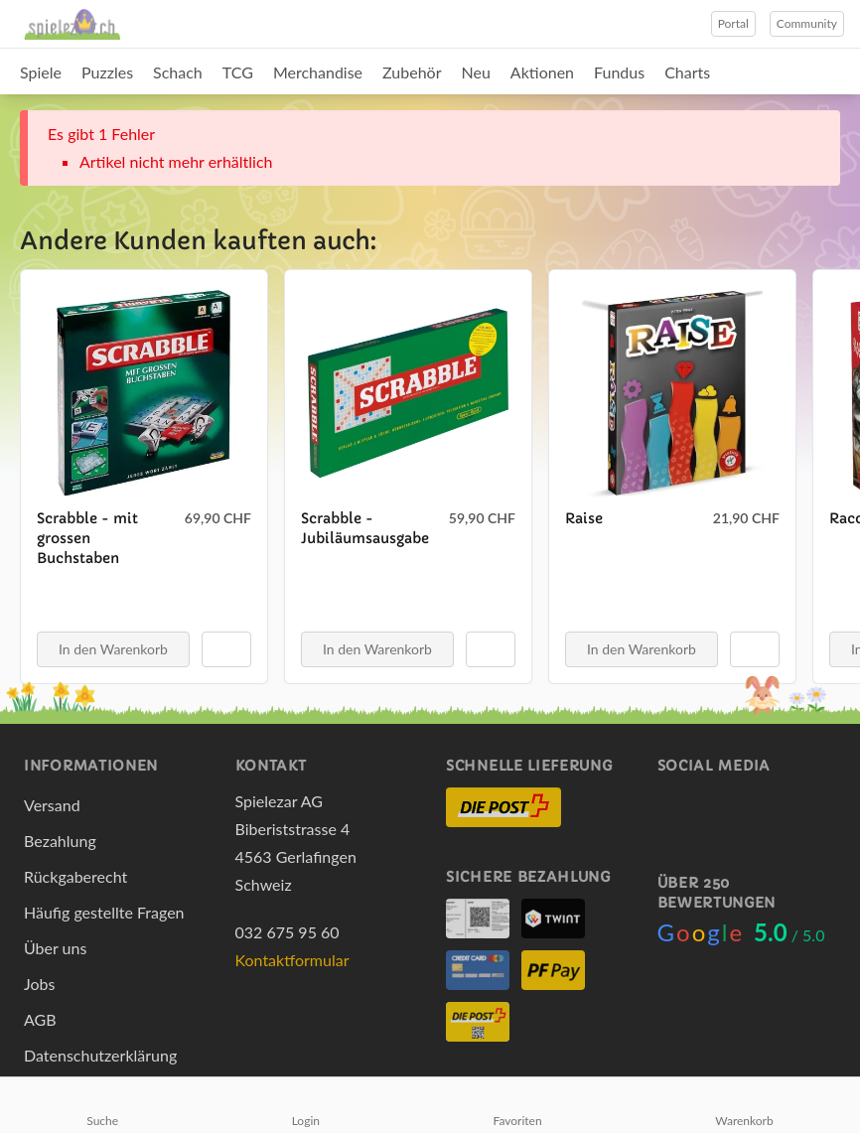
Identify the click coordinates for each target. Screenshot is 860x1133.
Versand (52, 804)
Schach (178, 72)
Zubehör (411, 72)
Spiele (41, 72)
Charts (687, 72)
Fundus (619, 72)
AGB (40, 1019)
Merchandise (317, 72)
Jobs (39, 983)
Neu (476, 72)
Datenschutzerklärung (100, 1055)
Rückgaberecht (75, 876)
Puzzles (107, 72)
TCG (237, 72)
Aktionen (542, 72)
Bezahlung (60, 840)
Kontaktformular (292, 959)
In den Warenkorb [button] (113, 648)
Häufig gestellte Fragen (104, 912)
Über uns (55, 947)
